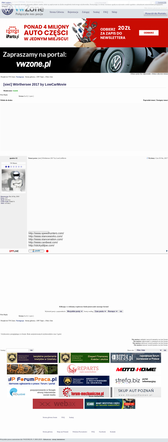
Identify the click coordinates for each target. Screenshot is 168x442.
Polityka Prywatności (80, 432)
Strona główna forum (50, 417)
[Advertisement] (84, 127)
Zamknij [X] (162, 3)
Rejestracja (73, 12)
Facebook (102, 432)
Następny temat (162, 100)
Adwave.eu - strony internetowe (54, 439)
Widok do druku (6, 100)
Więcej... (5, 6)
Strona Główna (57, 12)
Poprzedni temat (149, 100)
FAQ (105, 12)
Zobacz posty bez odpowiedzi (141, 74)
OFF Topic (40, 77)
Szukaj (96, 12)
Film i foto (49, 77)
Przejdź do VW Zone (8, 77)
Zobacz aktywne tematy (160, 74)
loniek (15, 91)
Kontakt (112, 432)
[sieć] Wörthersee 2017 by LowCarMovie (34, 84)
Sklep (114, 12)
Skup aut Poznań (62, 432)
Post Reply (8, 96)
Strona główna (30, 77)
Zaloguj (85, 12)
